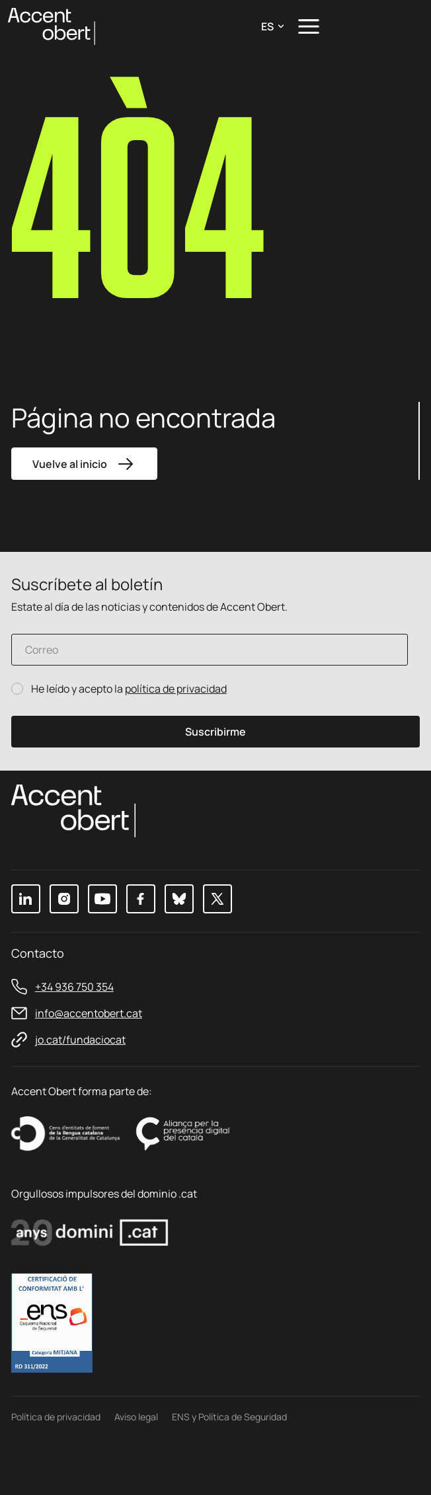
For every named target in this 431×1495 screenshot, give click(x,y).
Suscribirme (215, 732)
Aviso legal (136, 1465)
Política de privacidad (55, 1465)
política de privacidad (176, 689)
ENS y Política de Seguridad (229, 1465)
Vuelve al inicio (85, 464)
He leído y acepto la (129, 690)
